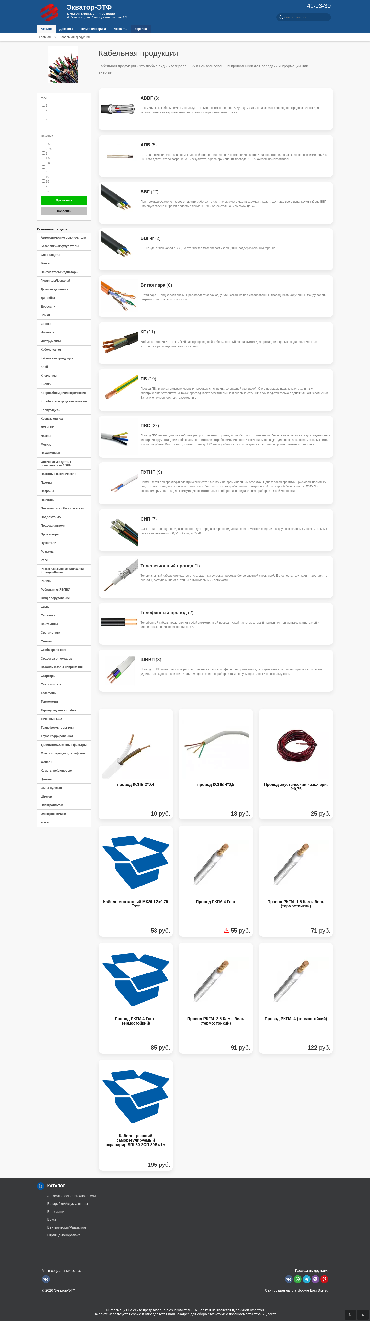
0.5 (46, 144)
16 (45, 181)
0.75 (47, 149)
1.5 (46, 158)
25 (45, 186)
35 (45, 191)
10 (45, 177)
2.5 (46, 163)
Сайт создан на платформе (296, 1290)
